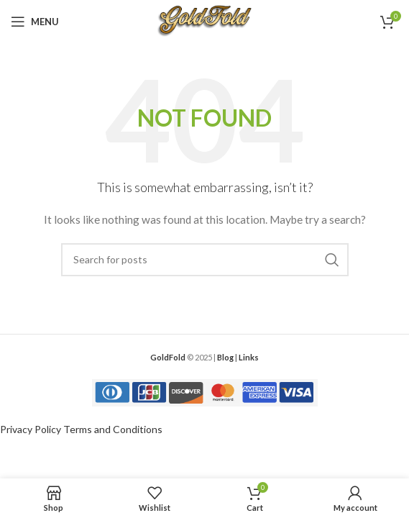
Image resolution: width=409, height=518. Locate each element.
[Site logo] (204, 20)
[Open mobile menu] (35, 21)
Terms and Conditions (112, 429)
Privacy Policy (30, 429)
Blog (225, 357)
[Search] (205, 259)
